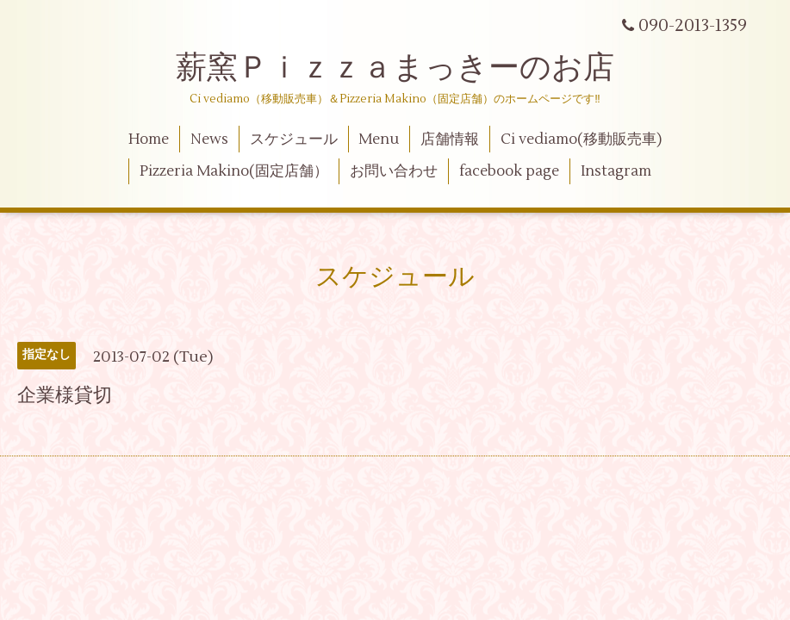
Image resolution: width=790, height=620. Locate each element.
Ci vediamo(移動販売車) (581, 139)
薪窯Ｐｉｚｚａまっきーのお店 (410, 68)
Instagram (616, 171)
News (209, 139)
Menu (378, 139)
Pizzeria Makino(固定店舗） (234, 171)
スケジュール (294, 139)
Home (148, 139)
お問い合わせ (394, 171)
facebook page (509, 171)
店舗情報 (449, 139)
